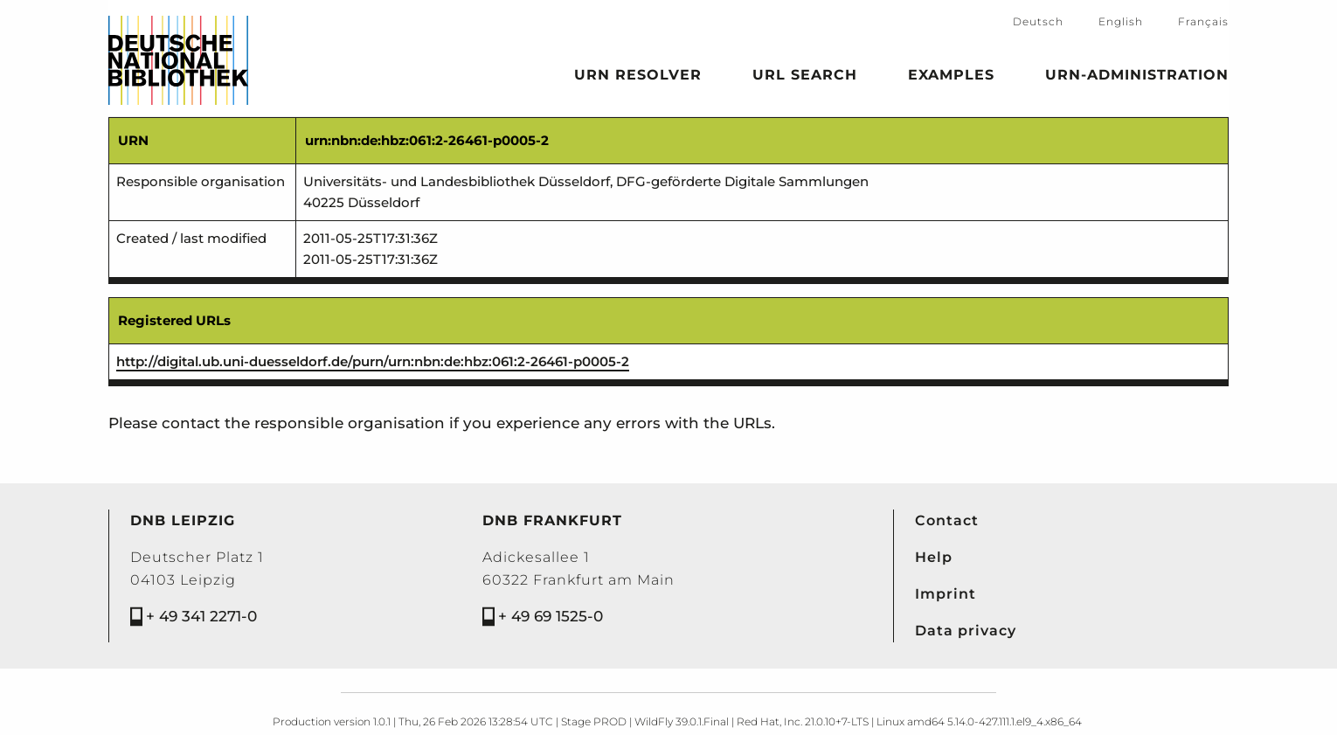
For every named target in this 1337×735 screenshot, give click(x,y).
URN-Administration (1137, 78)
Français (1203, 21)
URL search (804, 78)
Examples (951, 78)
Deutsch (1038, 21)
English (1120, 21)
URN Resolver (638, 78)
